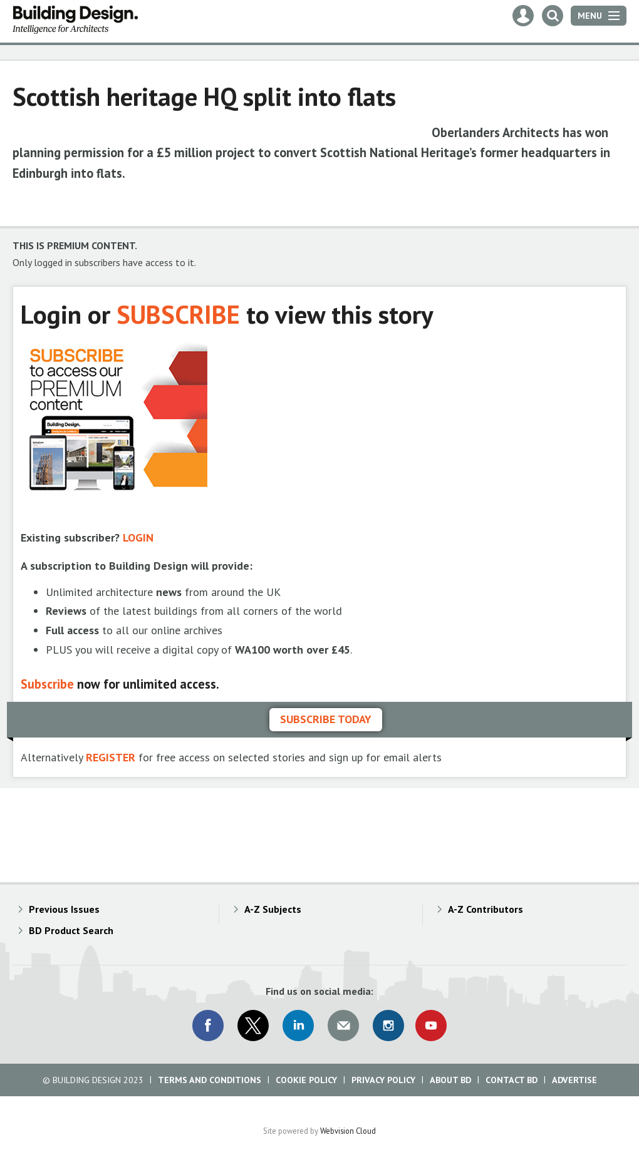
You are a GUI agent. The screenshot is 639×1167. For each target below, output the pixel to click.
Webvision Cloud (348, 1131)
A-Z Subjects (272, 909)
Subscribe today (325, 719)
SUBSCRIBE (178, 314)
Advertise (574, 1080)
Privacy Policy (383, 1080)
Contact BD (512, 1080)
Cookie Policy (306, 1080)
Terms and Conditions (209, 1080)
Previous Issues (64, 909)
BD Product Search (71, 930)
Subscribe (47, 684)
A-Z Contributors (485, 909)
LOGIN (138, 537)
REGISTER (110, 757)
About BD (450, 1080)
